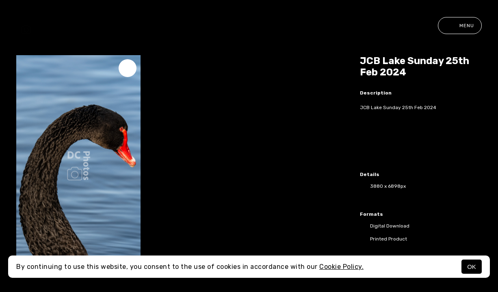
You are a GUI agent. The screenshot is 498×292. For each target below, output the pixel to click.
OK (471, 266)
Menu (460, 25)
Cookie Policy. (341, 267)
